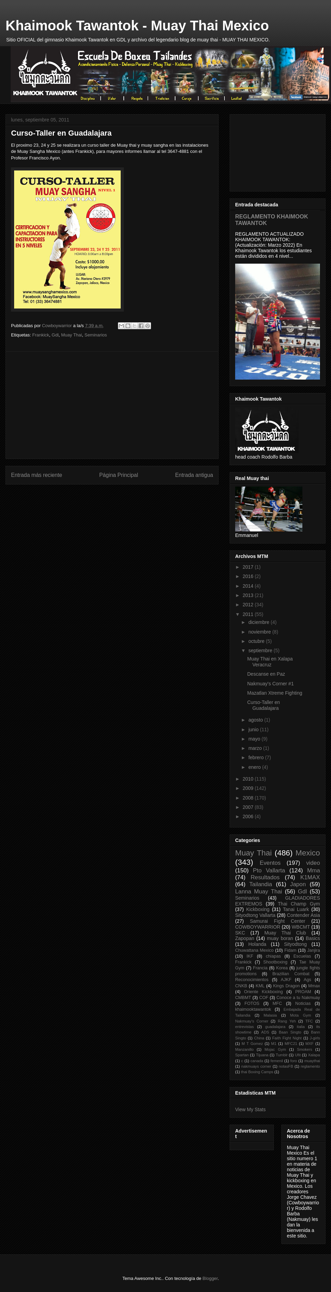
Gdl (55, 334)
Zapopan (244, 938)
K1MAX (310, 877)
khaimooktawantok (253, 1009)
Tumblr (282, 1055)
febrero (256, 757)
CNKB (241, 985)
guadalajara (275, 1027)
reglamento (310, 1066)
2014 (249, 586)
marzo (255, 748)
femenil (277, 1061)
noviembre (260, 632)
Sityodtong (295, 944)
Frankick (40, 334)
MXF (309, 1043)
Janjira (313, 950)
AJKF (286, 979)
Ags (307, 979)
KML (260, 985)
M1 (274, 1043)
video (313, 863)
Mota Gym (300, 1015)
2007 (249, 807)
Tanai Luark (296, 909)
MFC (277, 1003)
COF (264, 997)
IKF (250, 956)
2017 (249, 567)
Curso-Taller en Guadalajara (263, 705)
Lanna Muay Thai (258, 891)
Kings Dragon (286, 985)
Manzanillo (244, 1049)
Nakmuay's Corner (251, 1021)
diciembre (259, 622)
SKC (240, 933)
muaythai (312, 1061)
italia (301, 1027)
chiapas (273, 956)
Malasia (270, 1015)
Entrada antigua (194, 475)
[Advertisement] (112, 405)
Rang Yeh (287, 1021)
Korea (282, 968)
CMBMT (243, 997)
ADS (265, 1032)
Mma (313, 870)
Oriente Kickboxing (263, 991)
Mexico (307, 853)
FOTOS (251, 1003)
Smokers (304, 1049)
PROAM (303, 991)
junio (254, 729)
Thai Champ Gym (299, 904)
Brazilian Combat (291, 973)
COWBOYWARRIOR (257, 927)
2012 (249, 604)
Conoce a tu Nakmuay (298, 997)
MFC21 (290, 1043)
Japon (298, 884)
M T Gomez (252, 1043)
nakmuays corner (256, 1066)
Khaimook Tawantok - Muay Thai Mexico (137, 25)
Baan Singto (290, 1032)
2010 (249, 779)
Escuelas (302, 956)
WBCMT (301, 927)
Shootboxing (275, 962)
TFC (309, 1021)
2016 (249, 576)
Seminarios (95, 334)
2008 (249, 798)
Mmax (314, 985)
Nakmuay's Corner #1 (270, 683)
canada (257, 1061)
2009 (249, 788)
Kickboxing (258, 909)
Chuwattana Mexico (254, 950)
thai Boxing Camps (257, 1072)
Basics (313, 938)
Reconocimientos (252, 979)
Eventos (270, 863)
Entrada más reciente (36, 475)
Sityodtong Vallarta (255, 915)
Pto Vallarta (269, 870)
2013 (249, 595)
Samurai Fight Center (277, 921)
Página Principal (118, 475)
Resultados (265, 877)
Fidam (290, 950)
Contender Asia (303, 915)
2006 (249, 816)
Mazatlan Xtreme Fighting (274, 693)
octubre (257, 641)
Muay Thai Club (285, 933)
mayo (254, 739)
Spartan (242, 1055)
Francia (260, 968)
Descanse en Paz (266, 674)
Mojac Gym (275, 1049)
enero (255, 767)
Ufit (298, 1055)
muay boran (280, 938)
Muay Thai (71, 334)
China (259, 1038)
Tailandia (260, 884)
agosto (256, 720)
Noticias (303, 1003)
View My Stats (250, 1109)
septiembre (260, 650)
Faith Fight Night (287, 1038)
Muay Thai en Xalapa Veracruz (270, 661)
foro (293, 1061)
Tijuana (262, 1055)
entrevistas (244, 1027)
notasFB (286, 1066)
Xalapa (314, 1055)
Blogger (210, 1278)
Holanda (257, 944)
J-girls (315, 1038)
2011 (249, 614)
